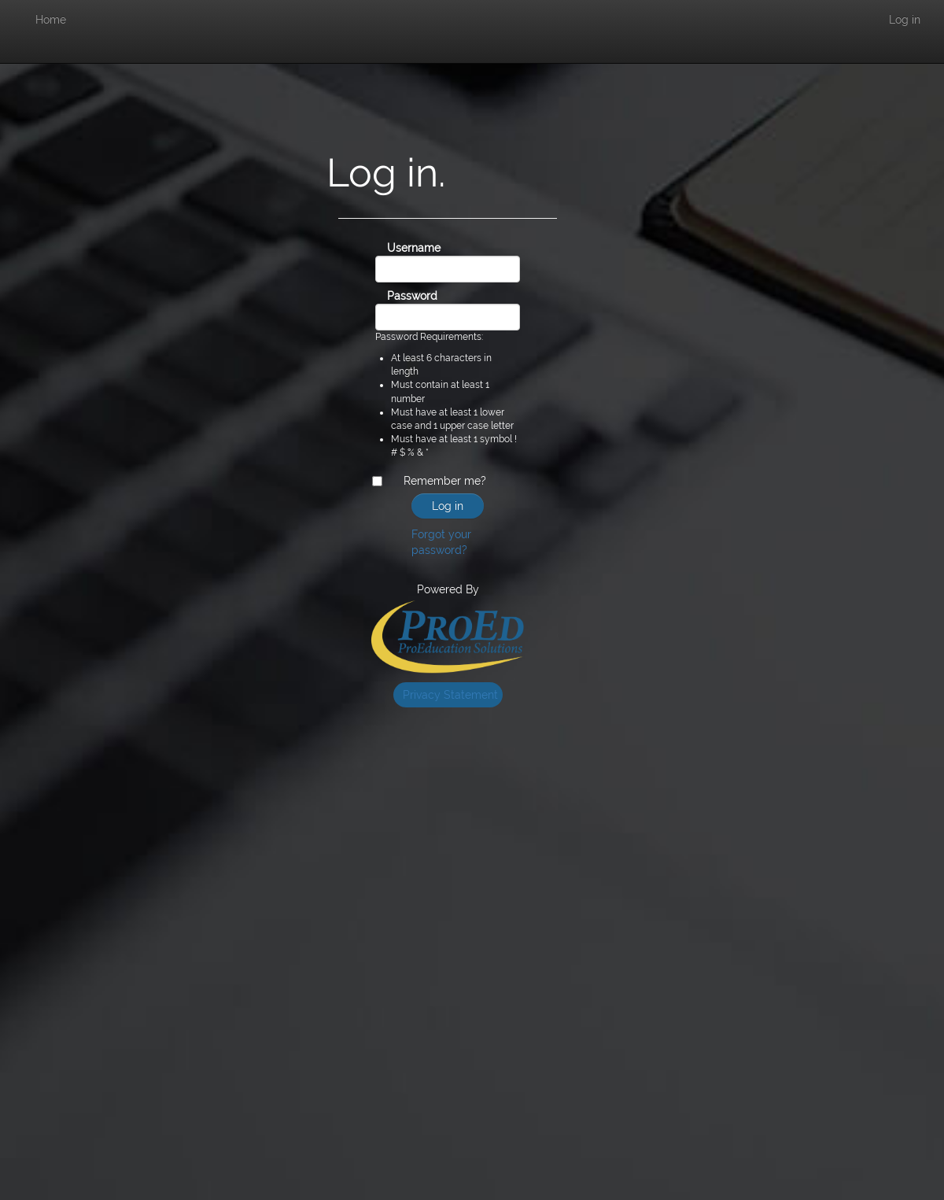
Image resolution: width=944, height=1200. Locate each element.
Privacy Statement (450, 695)
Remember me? (445, 480)
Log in (904, 19)
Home (50, 19)
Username (393, 248)
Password (393, 296)
